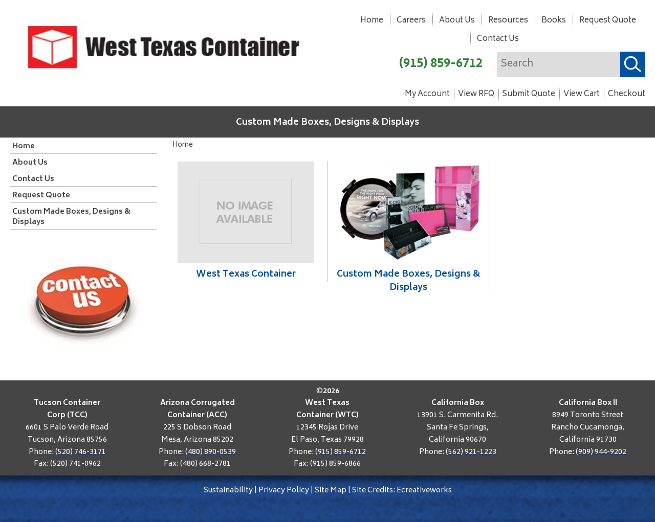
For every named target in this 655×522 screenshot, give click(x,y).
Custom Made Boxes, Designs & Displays (327, 122)
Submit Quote (529, 94)
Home (371, 21)
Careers (411, 21)
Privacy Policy (283, 490)
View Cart (581, 94)
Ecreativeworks (424, 490)
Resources (508, 21)
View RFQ (476, 94)
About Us (457, 21)
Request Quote (607, 21)
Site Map (330, 490)
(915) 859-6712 (441, 64)
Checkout (626, 94)
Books (553, 21)
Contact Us (498, 39)
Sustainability (228, 490)
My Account (427, 94)
